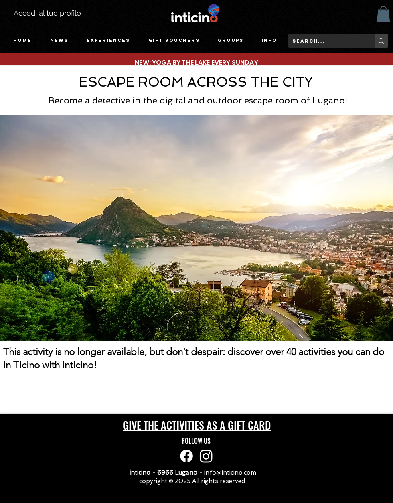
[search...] (325, 41)
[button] (108, 40)
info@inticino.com (230, 472)
